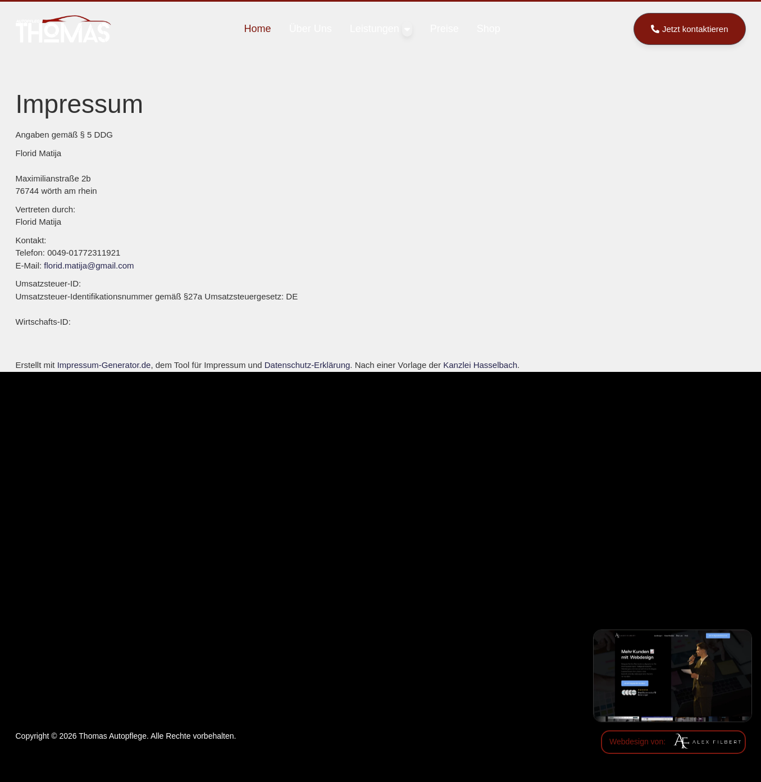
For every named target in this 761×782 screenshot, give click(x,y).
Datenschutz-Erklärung (307, 365)
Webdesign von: (637, 741)
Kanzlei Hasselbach (480, 365)
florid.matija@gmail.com (89, 265)
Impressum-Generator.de (104, 365)
